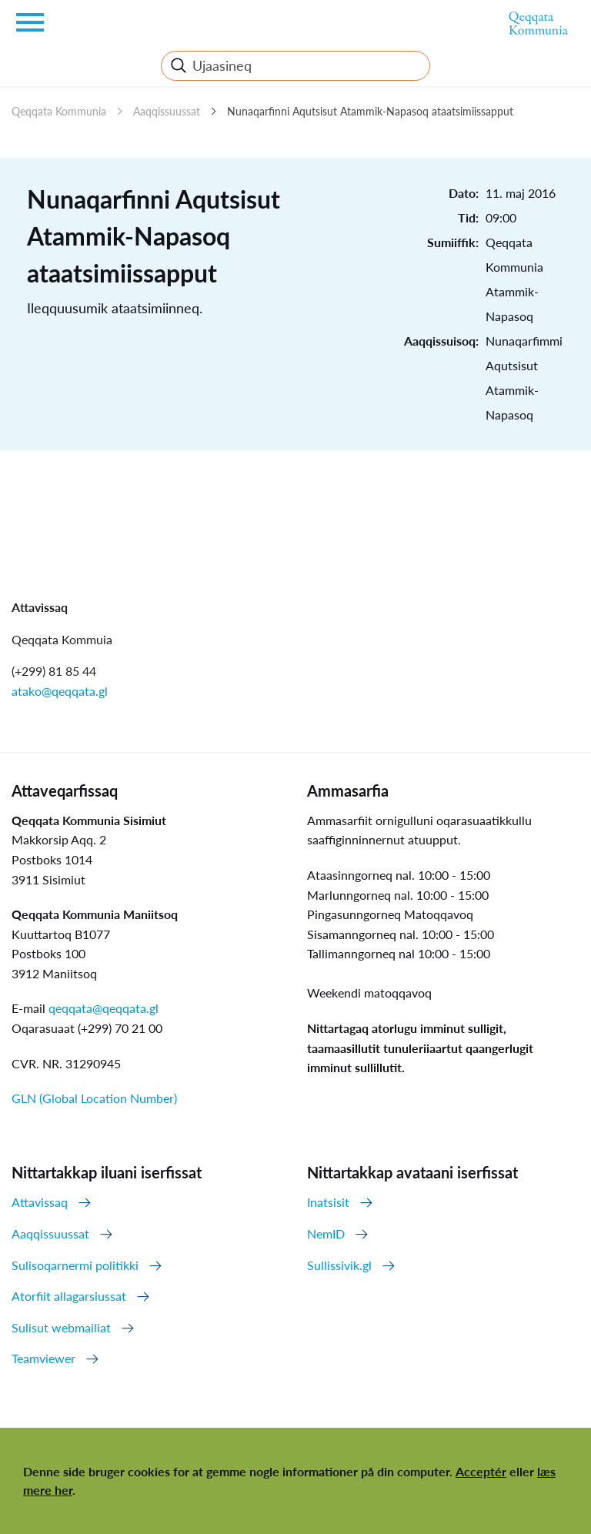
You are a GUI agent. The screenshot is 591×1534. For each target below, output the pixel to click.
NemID (326, 1233)
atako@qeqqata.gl (60, 690)
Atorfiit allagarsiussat (69, 1295)
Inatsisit (328, 1202)
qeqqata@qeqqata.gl (103, 1008)
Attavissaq (40, 1202)
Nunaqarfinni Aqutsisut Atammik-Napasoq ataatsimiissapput (370, 111)
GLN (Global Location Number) (94, 1098)
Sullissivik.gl (339, 1265)
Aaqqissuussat (166, 111)
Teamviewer (43, 1358)
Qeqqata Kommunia (59, 111)
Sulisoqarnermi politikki (75, 1265)
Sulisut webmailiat (61, 1327)
